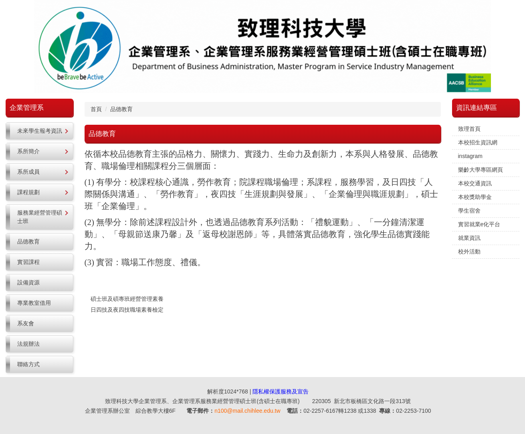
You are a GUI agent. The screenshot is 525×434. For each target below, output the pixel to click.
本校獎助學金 (475, 197)
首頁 (96, 109)
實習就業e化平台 (479, 224)
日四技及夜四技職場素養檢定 (127, 309)
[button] (39, 131)
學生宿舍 (469, 210)
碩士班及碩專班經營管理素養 (127, 299)
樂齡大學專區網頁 (480, 169)
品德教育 (121, 109)
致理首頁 (469, 129)
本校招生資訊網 (477, 142)
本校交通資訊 (475, 183)
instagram (470, 156)
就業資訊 (469, 238)
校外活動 (469, 251)
